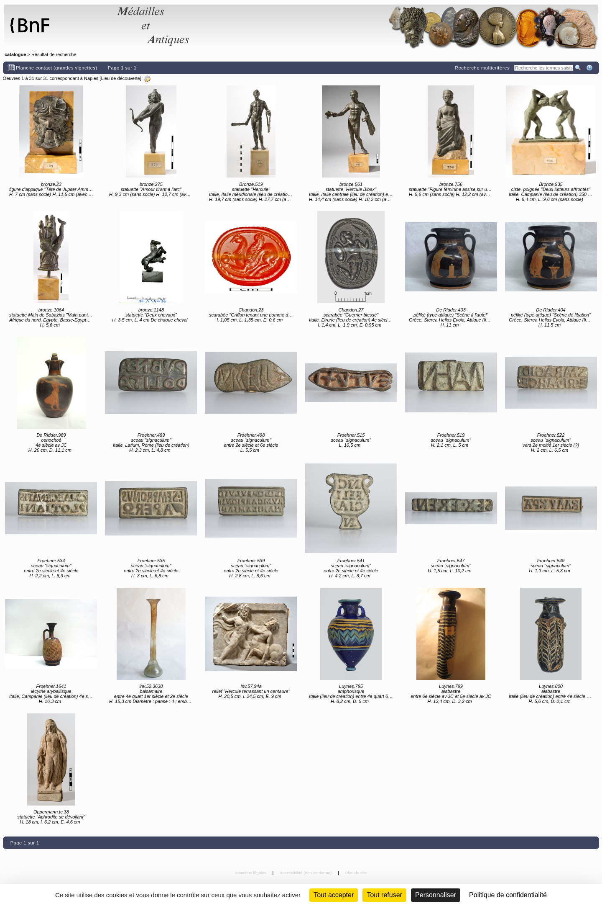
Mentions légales (251, 872)
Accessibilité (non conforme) (306, 872)
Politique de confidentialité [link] (508, 894)
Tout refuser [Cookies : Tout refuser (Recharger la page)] (384, 894)
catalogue (15, 54)
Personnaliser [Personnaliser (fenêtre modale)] (435, 894)
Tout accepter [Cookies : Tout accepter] (334, 894)
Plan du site (356, 872)
